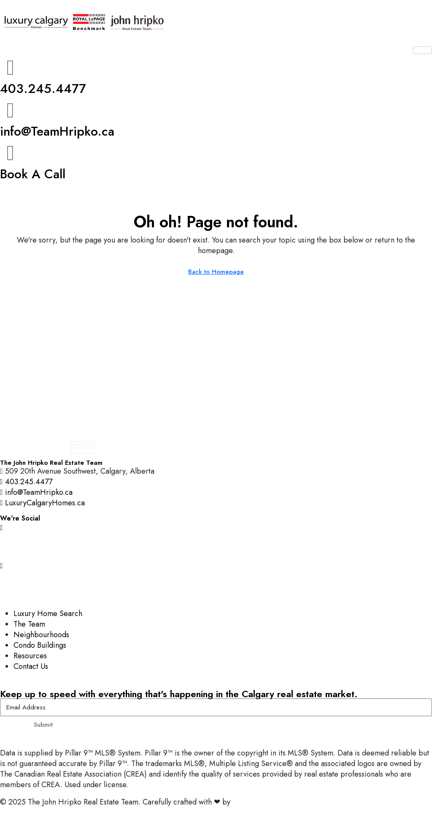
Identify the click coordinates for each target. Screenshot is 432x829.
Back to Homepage (216, 271)
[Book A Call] (10, 153)
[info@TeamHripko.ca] (10, 110)
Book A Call (32, 174)
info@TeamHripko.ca (57, 131)
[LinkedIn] (216, 584)
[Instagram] (216, 527)
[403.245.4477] (10, 67)
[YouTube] (216, 565)
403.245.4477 (43, 88)
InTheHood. (251, 801)
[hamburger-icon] (422, 50)
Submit (43, 724)
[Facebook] (216, 546)
